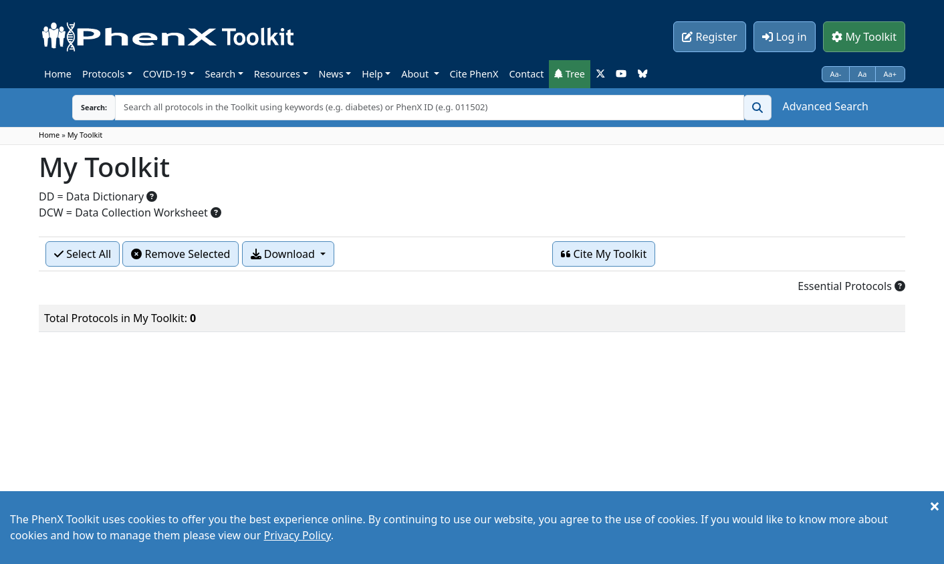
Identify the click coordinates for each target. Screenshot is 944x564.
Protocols (103, 73)
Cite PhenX (474, 73)
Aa (862, 74)
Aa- (836, 74)
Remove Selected (180, 254)
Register (709, 36)
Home (58, 73)
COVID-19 (165, 73)
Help (372, 73)
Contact (526, 73)
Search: (94, 107)
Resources (277, 73)
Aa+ (890, 74)
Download (284, 254)
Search (220, 73)
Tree (569, 73)
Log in (784, 36)
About (416, 73)
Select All (82, 254)
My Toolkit (864, 36)
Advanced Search (825, 106)
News (331, 73)
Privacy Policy (297, 535)
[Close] (934, 506)
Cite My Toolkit (603, 254)
